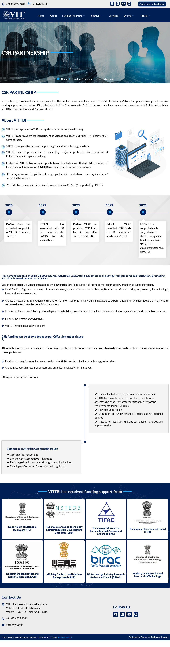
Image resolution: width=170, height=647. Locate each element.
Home (41, 15)
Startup (96, 15)
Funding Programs (73, 15)
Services (113, 15)
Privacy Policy (65, 637)
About (53, 15)
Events (129, 15)
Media (145, 15)
